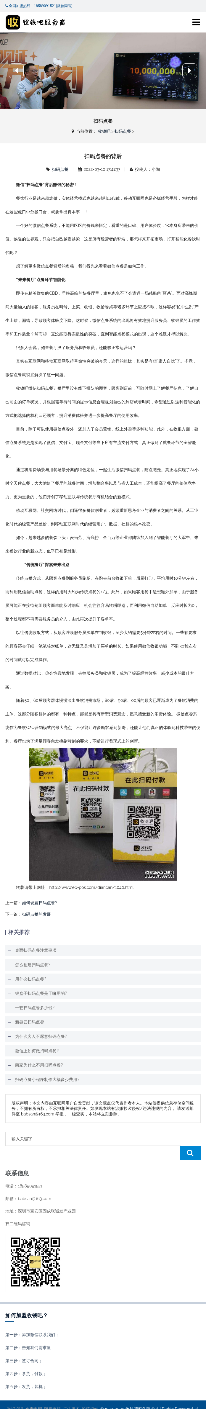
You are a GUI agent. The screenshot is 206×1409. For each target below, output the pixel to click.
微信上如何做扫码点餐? (37, 1050)
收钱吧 (104, 131)
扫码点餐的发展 (36, 914)
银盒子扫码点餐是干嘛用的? (41, 993)
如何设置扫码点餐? (39, 902)
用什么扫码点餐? (30, 979)
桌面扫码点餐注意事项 (36, 950)
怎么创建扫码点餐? (32, 964)
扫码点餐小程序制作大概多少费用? (47, 1079)
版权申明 (52, 1394)
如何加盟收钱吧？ (26, 1301)
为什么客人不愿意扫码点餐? (41, 1036)
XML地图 (118, 1400)
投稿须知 (90, 1394)
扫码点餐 (123, 131)
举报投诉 (15, 1394)
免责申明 (33, 1394)
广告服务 (71, 1394)
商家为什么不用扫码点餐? (39, 1065)
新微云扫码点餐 (29, 1022)
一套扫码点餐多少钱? (34, 1007)
